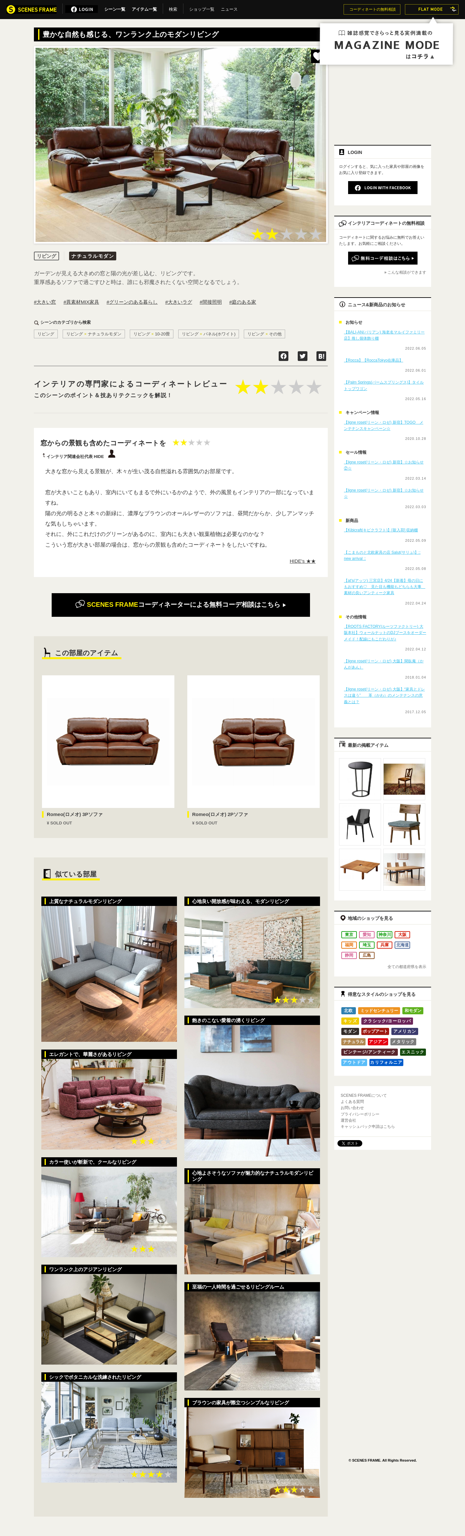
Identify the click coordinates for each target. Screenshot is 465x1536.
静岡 (349, 955)
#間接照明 (211, 302)
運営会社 (348, 1120)
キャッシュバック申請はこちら (368, 1126)
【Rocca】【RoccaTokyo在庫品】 (373, 360)
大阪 (402, 934)
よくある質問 (352, 1101)
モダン (350, 1031)
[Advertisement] (382, 92)
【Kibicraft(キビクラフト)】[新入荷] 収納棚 (381, 530)
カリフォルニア (386, 1062)
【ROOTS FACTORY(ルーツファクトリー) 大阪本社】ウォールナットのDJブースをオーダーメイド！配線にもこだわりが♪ (385, 632)
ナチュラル (353, 1041)
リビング (45, 334)
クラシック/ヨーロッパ (387, 1021)
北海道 (402, 944)
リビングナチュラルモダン (93, 334)
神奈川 (384, 934)
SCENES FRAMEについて (364, 1095)
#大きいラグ (178, 302)
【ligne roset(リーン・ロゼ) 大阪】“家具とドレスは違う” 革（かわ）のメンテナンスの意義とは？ (384, 695)
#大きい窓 (45, 302)
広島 (367, 955)
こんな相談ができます (407, 272)
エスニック (413, 1052)
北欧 (348, 1010)
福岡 (349, 944)
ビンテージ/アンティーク (369, 1052)
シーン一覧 (114, 8)
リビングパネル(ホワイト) (209, 334)
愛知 (367, 934)
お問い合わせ (352, 1108)
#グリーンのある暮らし (132, 302)
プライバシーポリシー (360, 1114)
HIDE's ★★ (302, 561)
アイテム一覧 (144, 8)
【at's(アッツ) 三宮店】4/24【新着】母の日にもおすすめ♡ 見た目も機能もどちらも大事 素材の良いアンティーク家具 (384, 586)
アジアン (378, 1041)
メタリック (403, 1041)
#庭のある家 (242, 302)
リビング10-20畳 (151, 334)
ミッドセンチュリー (379, 1010)
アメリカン (405, 1031)
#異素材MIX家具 (81, 302)
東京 (349, 934)
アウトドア (354, 1062)
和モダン (413, 1010)
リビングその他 (264, 334)
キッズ (350, 1021)
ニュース (229, 8)
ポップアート (375, 1031)
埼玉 (367, 944)
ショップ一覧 (201, 8)
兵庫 (384, 944)
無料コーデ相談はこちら (180, 604)
